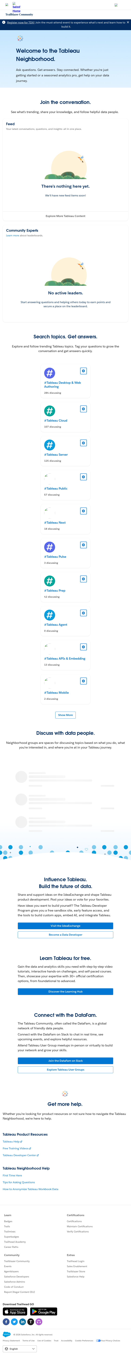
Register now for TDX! (21, 22)
